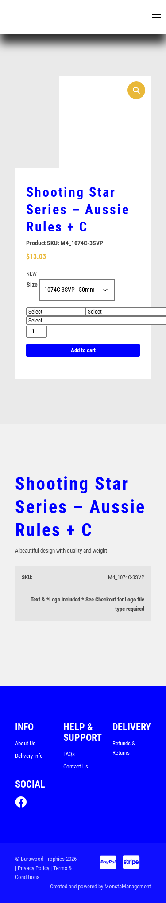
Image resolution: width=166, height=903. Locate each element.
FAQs (69, 754)
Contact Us (75, 767)
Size (32, 285)
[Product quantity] (36, 332)
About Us (25, 743)
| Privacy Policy (32, 868)
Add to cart (83, 350)
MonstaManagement (127, 887)
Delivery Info (29, 755)
